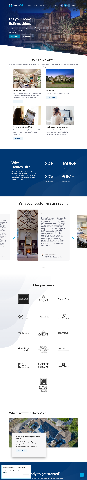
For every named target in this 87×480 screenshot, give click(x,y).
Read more (6, 472)
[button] (73, 238)
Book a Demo (27, 36)
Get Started (14, 36)
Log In (73, 5)
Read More (21, 451)
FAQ (49, 5)
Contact (55, 5)
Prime (29, 5)
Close (25, 476)
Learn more (18, 102)
